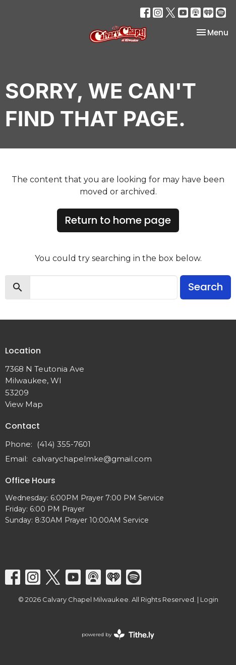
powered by (118, 634)
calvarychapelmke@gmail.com (92, 459)
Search (205, 287)
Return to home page (118, 220)
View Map (24, 404)
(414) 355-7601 (64, 444)
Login (209, 599)
